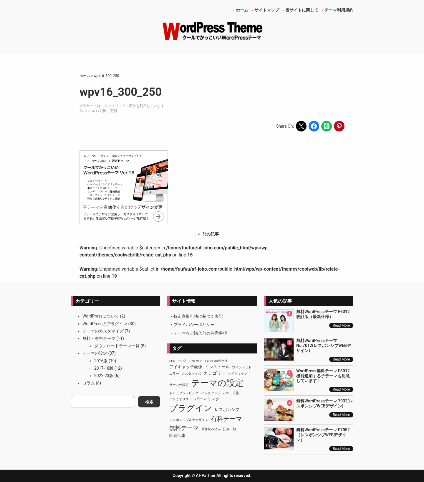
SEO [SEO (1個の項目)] (172, 361)
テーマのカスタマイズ (103, 331)
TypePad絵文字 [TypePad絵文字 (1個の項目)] (216, 361)
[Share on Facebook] (314, 126)
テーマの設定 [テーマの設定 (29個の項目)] (217, 383)
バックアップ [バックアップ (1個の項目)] (211, 393)
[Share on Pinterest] (339, 126)
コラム (88, 383)
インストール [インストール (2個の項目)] (217, 366)
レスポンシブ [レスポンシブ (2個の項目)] (227, 409)
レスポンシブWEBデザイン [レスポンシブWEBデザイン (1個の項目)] (188, 420)
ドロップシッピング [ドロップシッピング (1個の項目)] (183, 393)
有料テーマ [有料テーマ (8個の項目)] (226, 418)
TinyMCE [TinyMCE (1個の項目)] (195, 361)
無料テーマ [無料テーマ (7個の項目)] (184, 428)
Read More (341, 325)
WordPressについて (100, 316)
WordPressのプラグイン (104, 323)
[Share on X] (301, 126)
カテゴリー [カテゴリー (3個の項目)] (214, 373)
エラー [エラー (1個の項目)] (174, 374)
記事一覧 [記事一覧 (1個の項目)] (229, 429)
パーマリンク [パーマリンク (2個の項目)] (207, 399)
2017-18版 (103, 368)
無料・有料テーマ (98, 338)
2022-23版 (103, 375)
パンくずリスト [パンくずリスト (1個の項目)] (180, 399)
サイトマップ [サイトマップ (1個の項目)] (237, 374)
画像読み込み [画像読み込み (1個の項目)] (211, 429)
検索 (149, 401)
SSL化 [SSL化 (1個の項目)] (182, 361)
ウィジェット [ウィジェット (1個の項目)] (241, 367)
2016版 (100, 360)
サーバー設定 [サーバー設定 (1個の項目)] (179, 385)
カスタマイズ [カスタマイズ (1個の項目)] (191, 374)
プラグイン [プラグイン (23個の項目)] (190, 408)
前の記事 (210, 234)
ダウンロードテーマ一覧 (117, 345)
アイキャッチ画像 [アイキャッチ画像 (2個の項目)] (185, 366)
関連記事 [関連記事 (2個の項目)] (177, 435)
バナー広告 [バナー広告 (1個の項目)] (231, 393)
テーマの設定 (94, 353)
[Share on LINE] (326, 126)
